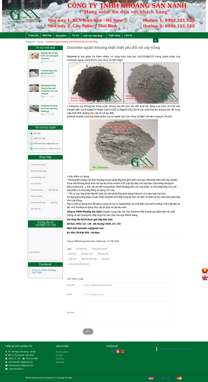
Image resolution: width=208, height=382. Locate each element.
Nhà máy (47, 35)
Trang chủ (33, 35)
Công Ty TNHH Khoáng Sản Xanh (44, 271)
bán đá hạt (35, 209)
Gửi (88, 332)
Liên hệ (128, 35)
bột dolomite (81, 249)
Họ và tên (71, 285)
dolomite (72, 254)
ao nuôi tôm (36, 184)
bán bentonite (37, 190)
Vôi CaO (59, 355)
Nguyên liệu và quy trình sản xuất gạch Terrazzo (49, 56)
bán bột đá (53, 190)
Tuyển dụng (114, 35)
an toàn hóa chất (38, 165)
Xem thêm (34, 252)
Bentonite (60, 362)
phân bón (72, 259)
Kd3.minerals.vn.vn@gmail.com (47, 148)
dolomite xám (87, 254)
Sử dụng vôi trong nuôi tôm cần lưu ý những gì (49, 108)
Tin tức (75, 35)
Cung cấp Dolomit (99, 249)
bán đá (54, 202)
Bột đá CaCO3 (62, 352)
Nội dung (71, 312)
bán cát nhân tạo (38, 202)
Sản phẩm (62, 35)
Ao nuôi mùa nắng (39, 171)
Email (69, 294)
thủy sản (105, 259)
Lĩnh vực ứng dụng (93, 35)
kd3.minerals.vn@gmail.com (21, 362)
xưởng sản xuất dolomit (78, 264)
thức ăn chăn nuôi (89, 259)
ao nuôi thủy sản (38, 177)
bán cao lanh (36, 196)
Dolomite (60, 359)
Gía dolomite (103, 254)
